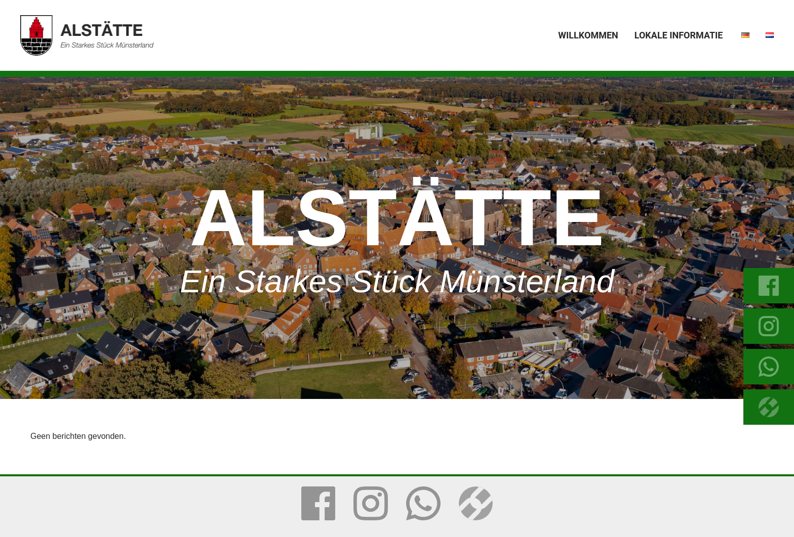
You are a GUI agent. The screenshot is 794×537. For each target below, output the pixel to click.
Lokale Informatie (678, 35)
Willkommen (588, 35)
